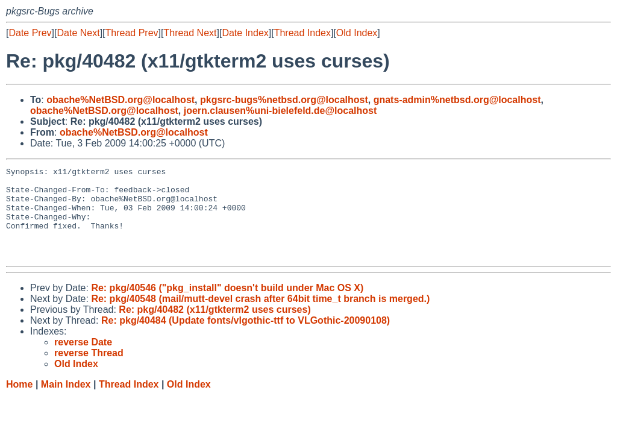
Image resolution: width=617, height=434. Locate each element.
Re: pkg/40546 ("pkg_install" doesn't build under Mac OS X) (227, 306)
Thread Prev (131, 33)
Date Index (245, 33)
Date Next (78, 33)
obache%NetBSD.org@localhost (120, 100)
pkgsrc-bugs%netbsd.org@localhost (284, 100)
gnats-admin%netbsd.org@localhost (457, 100)
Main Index (66, 402)
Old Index (356, 33)
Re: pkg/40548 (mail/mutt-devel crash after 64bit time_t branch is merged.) (260, 317)
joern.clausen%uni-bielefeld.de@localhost (280, 110)
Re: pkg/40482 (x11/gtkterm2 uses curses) (214, 327)
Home (19, 402)
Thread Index (302, 33)
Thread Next (189, 33)
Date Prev (29, 33)
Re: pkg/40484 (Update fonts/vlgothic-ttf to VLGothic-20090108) (245, 338)
